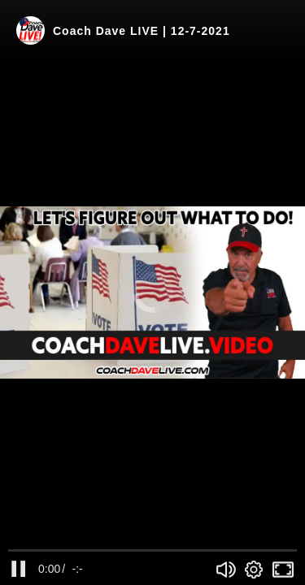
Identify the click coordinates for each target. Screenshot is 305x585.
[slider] (152, 550)
